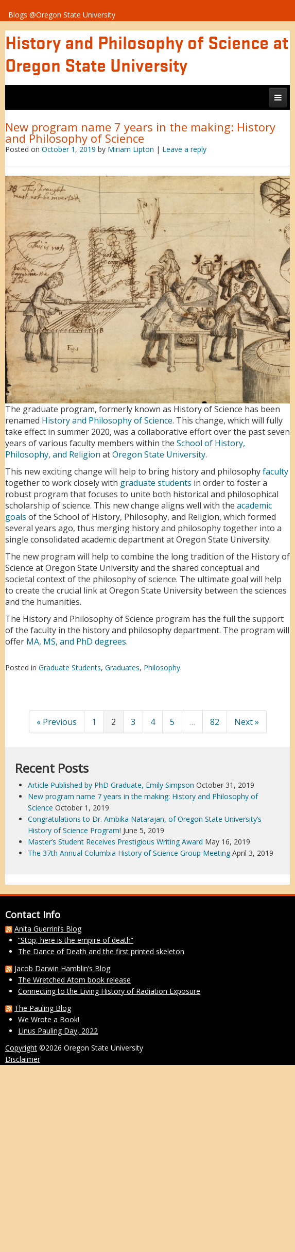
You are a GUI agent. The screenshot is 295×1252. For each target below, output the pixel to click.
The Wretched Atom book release (74, 980)
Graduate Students (70, 667)
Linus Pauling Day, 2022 (58, 1031)
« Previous (57, 721)
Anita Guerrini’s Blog (47, 929)
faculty (275, 471)
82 (214, 721)
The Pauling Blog (42, 1008)
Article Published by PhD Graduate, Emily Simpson (111, 785)
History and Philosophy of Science (107, 420)
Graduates (122, 667)
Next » (246, 721)
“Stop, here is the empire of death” (75, 940)
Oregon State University (158, 454)
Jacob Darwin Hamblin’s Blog (62, 968)
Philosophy (162, 667)
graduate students (156, 482)
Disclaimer (22, 1059)
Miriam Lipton (131, 149)
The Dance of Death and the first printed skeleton (101, 951)
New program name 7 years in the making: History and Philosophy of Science (140, 132)
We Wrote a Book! (48, 1019)
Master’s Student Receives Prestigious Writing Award (115, 842)
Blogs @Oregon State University (61, 15)
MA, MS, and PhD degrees (76, 641)
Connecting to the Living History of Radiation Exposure (109, 991)
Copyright (21, 1048)
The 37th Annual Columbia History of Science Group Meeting (129, 853)
